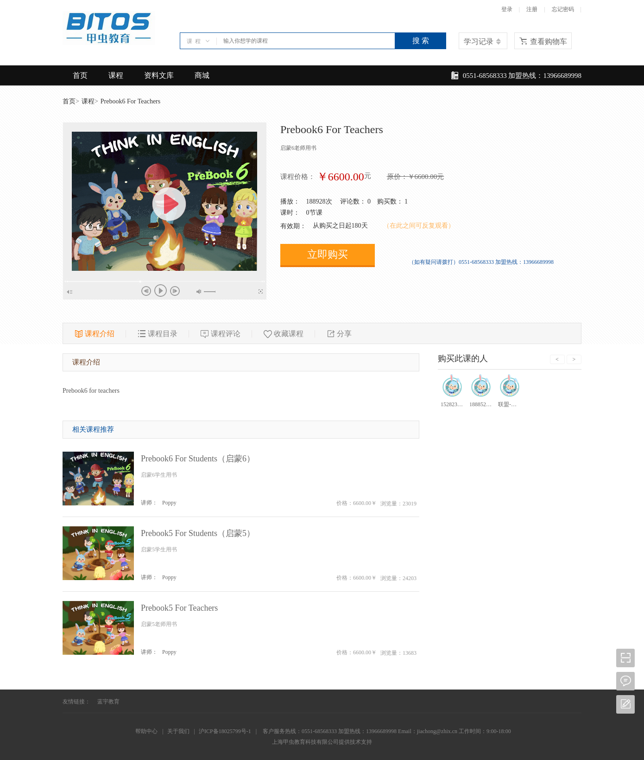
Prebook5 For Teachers (179, 608)
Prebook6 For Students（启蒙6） (198, 458)
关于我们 (178, 731)
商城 (202, 75)
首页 (80, 75)
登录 (506, 9)
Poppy (169, 502)
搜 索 (420, 41)
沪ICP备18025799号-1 (225, 731)
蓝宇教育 (108, 701)
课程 (115, 75)
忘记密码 (563, 9)
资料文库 (159, 75)
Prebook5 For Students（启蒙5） (198, 533)
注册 (531, 9)
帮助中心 (146, 731)
